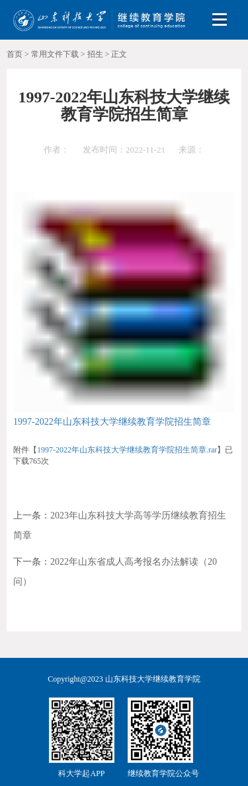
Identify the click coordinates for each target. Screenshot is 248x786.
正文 (119, 54)
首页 (14, 54)
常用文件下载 (55, 54)
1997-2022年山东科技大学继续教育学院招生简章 (112, 422)
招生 (95, 54)
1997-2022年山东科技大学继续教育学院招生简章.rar (127, 449)
